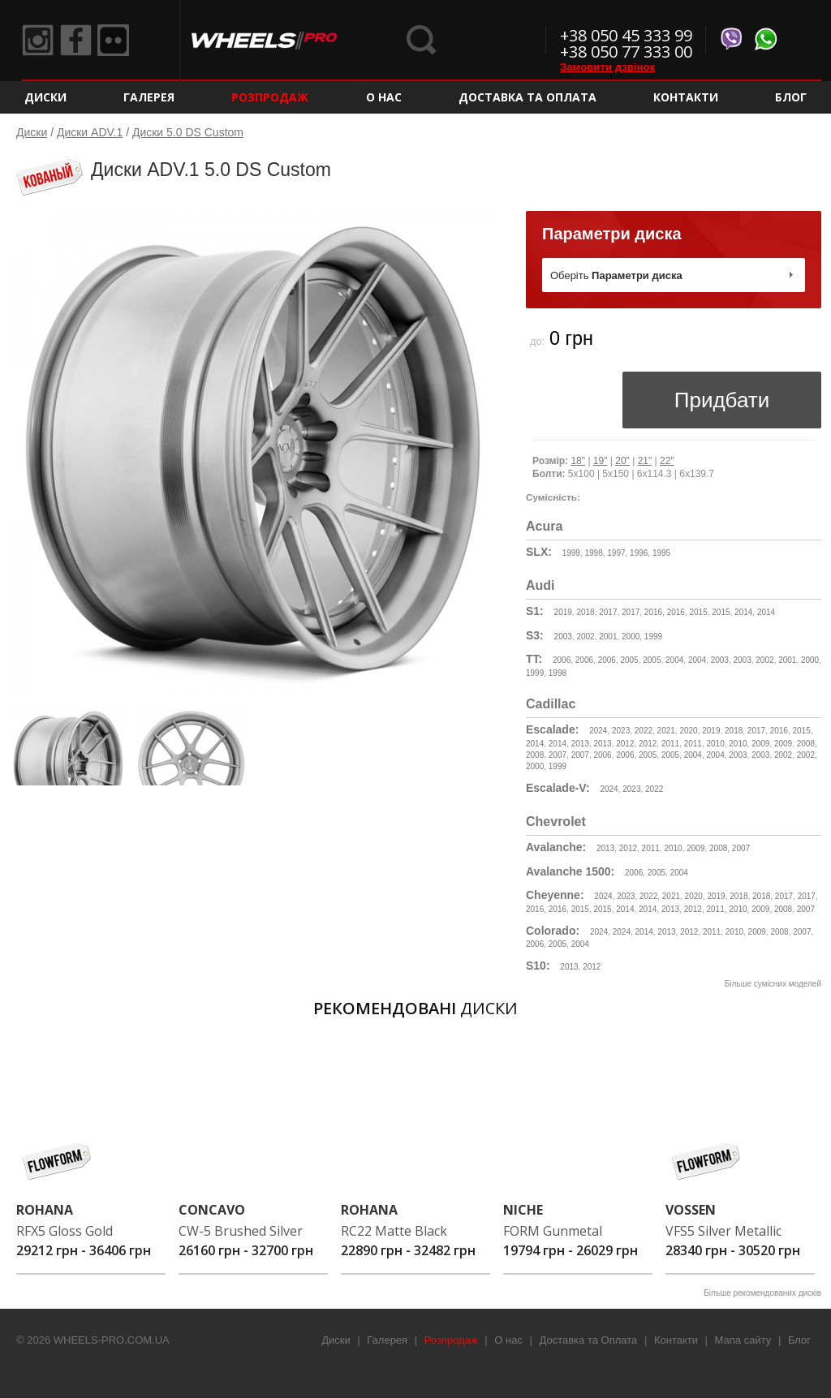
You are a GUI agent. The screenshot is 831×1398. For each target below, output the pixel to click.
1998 (593, 552)
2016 (653, 612)
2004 (674, 660)
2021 (666, 730)
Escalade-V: (558, 787)
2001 (608, 636)
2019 (563, 612)
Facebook (77, 40)
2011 (670, 743)
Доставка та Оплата (527, 97)
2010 (716, 743)
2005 (629, 660)
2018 (585, 612)
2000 (630, 636)
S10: (538, 965)
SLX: (539, 551)
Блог (791, 97)
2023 (621, 730)
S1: (535, 610)
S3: (535, 635)
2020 (688, 730)
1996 (639, 552)
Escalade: (552, 729)
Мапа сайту (743, 1340)
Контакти (685, 97)
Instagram (38, 40)
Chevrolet (556, 821)
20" (622, 461)
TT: (534, 658)
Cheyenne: (555, 894)
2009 (760, 743)
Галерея (148, 97)
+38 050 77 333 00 (626, 51)
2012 (625, 743)
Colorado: (552, 930)
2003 (563, 636)
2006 (562, 660)
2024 (598, 730)
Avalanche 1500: (570, 871)
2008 (806, 743)
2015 (698, 612)
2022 (643, 730)
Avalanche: (556, 847)
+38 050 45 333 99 (626, 35)
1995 (661, 552)
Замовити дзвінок (607, 67)
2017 (608, 612)
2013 (580, 743)
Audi (540, 585)
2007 (557, 755)
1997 (616, 552)
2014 (743, 612)
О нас (384, 97)
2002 (585, 636)
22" (667, 461)
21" (645, 461)
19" (600, 461)
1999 (571, 552)
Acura (544, 526)
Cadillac (550, 704)
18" (578, 461)
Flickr (116, 40)
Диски (45, 97)
